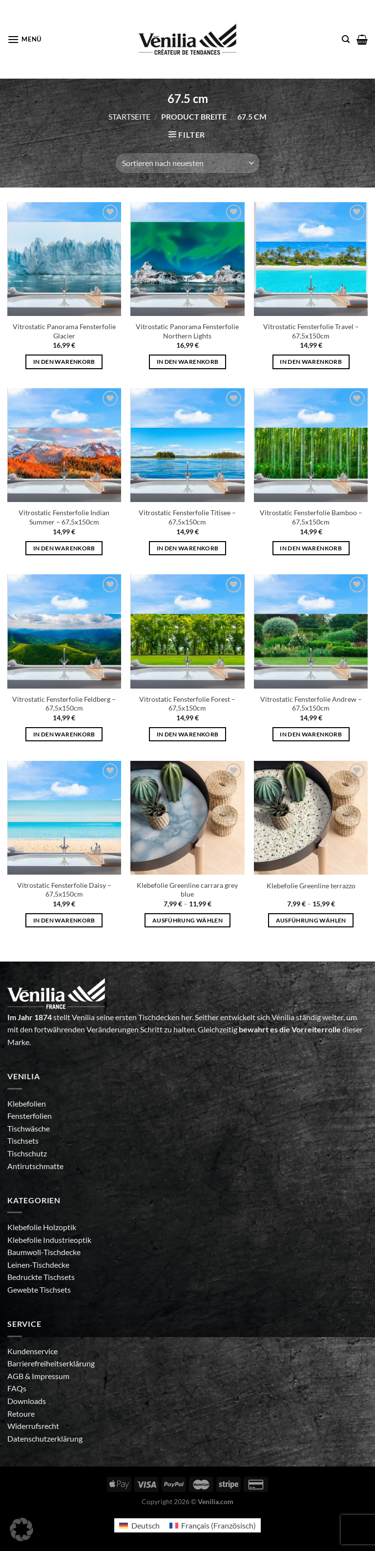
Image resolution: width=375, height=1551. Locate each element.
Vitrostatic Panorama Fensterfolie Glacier (64, 331)
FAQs (16, 1388)
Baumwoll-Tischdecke (44, 1252)
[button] (21, 1529)
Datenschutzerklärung (45, 1438)
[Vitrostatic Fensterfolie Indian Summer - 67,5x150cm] (64, 445)
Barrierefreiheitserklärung (51, 1363)
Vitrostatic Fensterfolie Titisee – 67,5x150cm (187, 517)
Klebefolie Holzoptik (41, 1227)
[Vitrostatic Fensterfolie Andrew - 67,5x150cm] (311, 631)
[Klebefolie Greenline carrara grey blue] (187, 818)
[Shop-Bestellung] (187, 163)
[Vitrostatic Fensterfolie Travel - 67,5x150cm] (311, 259)
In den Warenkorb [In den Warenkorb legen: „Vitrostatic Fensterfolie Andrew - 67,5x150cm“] (311, 734)
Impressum (50, 1376)
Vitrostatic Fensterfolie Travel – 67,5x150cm (311, 331)
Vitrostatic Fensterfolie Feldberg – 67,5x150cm (64, 704)
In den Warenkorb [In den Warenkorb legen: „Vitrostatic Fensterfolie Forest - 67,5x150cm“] (188, 734)
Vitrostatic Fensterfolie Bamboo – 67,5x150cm (311, 517)
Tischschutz (27, 1153)
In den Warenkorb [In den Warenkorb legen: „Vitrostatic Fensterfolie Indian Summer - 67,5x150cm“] (64, 548)
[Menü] (24, 39)
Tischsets (23, 1140)
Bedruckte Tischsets (41, 1276)
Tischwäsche (28, 1128)
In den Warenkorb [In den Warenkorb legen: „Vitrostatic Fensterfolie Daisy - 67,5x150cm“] (64, 920)
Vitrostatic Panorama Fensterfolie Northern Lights (187, 331)
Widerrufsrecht (33, 1425)
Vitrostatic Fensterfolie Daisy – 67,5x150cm (64, 890)
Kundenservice (32, 1351)
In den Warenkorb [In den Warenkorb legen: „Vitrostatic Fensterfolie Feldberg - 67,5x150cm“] (64, 734)
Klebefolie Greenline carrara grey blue (187, 890)
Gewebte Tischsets (39, 1289)
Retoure (21, 1413)
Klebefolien (26, 1103)
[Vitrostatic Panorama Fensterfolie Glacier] (64, 259)
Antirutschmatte (35, 1166)
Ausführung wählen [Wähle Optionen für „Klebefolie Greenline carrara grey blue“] (187, 920)
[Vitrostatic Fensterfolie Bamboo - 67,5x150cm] (311, 445)
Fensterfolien (29, 1115)
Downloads (26, 1400)
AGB (16, 1376)
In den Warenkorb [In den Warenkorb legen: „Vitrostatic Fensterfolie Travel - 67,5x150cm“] (311, 361)
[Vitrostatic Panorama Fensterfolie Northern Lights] (187, 259)
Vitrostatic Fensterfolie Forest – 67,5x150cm (187, 704)
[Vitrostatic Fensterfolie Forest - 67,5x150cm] (187, 631)
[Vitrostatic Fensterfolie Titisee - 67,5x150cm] (187, 445)
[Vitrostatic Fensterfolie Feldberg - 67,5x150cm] (64, 631)
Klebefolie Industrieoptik (49, 1239)
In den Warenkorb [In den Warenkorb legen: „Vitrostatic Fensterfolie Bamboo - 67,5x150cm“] (311, 548)
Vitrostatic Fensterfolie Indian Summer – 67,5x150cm (64, 517)
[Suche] (346, 39)
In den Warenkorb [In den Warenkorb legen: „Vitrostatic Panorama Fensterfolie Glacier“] (64, 361)
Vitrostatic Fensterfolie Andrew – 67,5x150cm (311, 704)
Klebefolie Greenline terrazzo (311, 885)
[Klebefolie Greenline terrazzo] (311, 818)
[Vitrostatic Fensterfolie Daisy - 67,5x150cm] (64, 818)
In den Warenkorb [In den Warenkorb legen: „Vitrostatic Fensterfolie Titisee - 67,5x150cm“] (188, 548)
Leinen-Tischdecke (38, 1264)
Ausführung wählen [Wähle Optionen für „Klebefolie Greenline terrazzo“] (311, 920)
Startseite (129, 116)
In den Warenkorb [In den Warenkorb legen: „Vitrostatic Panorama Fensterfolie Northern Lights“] (188, 361)
